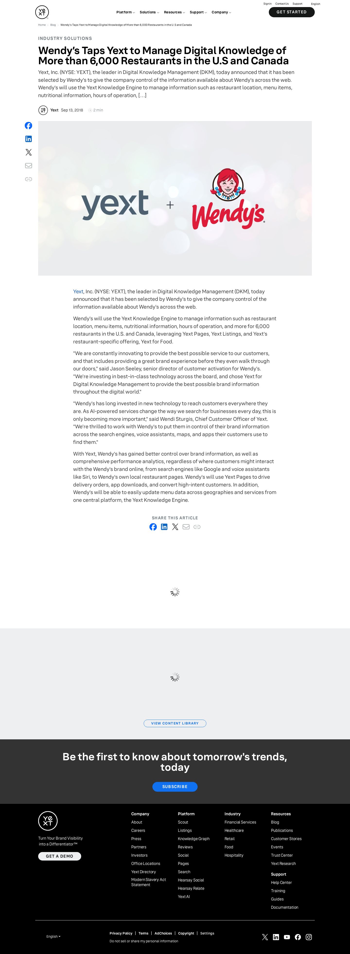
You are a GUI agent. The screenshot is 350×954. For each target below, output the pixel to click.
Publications (282, 830)
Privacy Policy (121, 933)
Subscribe (175, 786)
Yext (78, 291)
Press (136, 838)
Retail (230, 838)
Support (297, 3)
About (136, 822)
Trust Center (282, 855)
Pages (183, 863)
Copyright (186, 933)
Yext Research (283, 863)
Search (184, 872)
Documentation (284, 907)
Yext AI (184, 896)
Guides (277, 899)
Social (183, 855)
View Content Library (175, 723)
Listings (185, 830)
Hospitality (234, 855)
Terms (144, 933)
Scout (183, 822)
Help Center (281, 882)
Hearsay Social (191, 880)
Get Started (292, 12)
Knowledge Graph (194, 838)
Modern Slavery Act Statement (148, 882)
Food (229, 847)
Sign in (267, 3)
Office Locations (145, 863)
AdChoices (163, 933)
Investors (139, 855)
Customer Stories (286, 838)
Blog (275, 822)
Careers (138, 830)
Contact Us (282, 3)
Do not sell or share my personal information (144, 941)
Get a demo (59, 856)
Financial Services (240, 822)
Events (277, 847)
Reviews (185, 847)
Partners (138, 847)
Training (278, 891)
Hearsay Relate (191, 888)
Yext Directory (143, 872)
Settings (207, 933)
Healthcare (234, 830)
